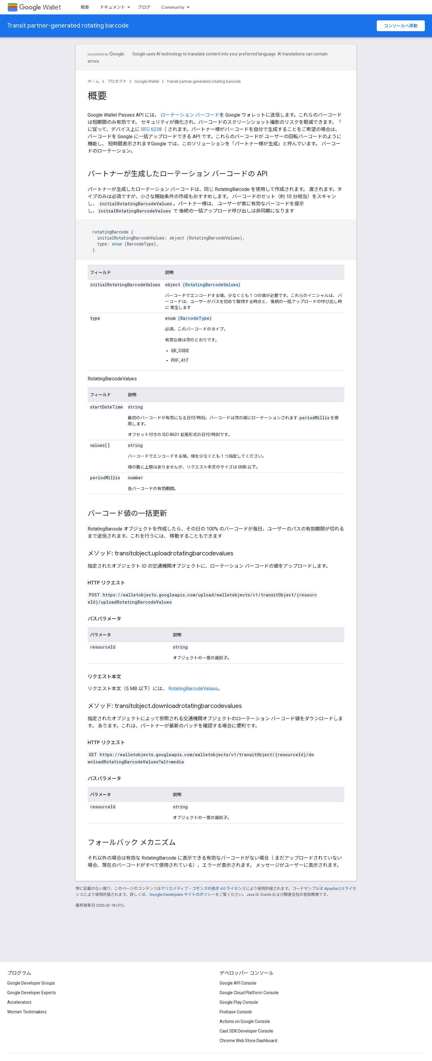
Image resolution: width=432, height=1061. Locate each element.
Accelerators (19, 1002)
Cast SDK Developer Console (246, 1031)
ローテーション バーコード (189, 115)
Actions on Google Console (245, 1021)
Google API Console (238, 983)
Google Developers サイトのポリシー (182, 894)
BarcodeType (194, 318)
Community (172, 7)
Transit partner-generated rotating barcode (68, 25)
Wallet (40, 7)
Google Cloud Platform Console (249, 992)
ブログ (144, 7)
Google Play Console (239, 1002)
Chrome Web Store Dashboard (248, 1040)
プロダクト (117, 81)
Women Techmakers (26, 1011)
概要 (85, 7)
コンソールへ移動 (401, 25)
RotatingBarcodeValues (211, 284)
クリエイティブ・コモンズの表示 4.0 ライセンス (203, 888)
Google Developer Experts (31, 992)
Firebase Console (236, 1011)
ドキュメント (112, 7)
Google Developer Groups (31, 983)
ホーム (93, 81)
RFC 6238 (151, 129)
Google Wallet (146, 81)
